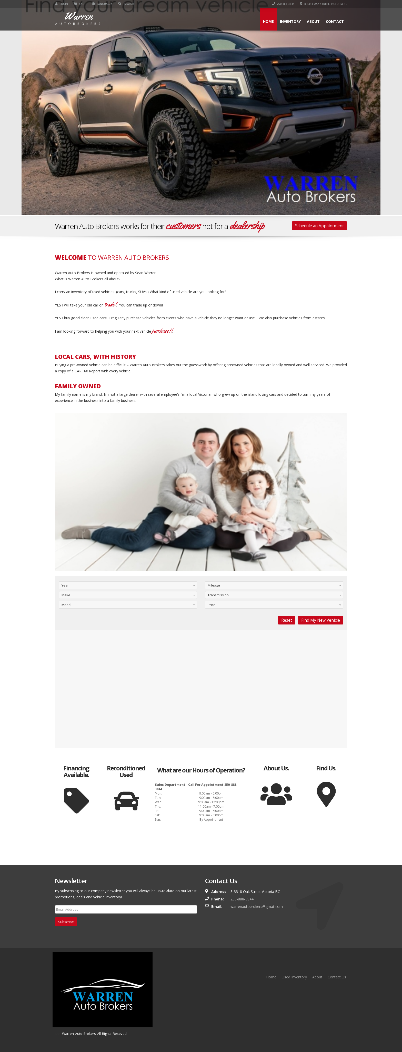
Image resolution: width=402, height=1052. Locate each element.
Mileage (214, 585)
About (313, 21)
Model (66, 604)
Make (66, 595)
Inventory (290, 21)
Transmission (218, 595)
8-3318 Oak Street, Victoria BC (323, 4)
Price (211, 604)
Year (65, 585)
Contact (335, 21)
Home (268, 21)
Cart (80, 4)
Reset (286, 620)
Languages (102, 4)
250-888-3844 (283, 4)
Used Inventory (294, 977)
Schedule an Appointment (319, 226)
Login (61, 4)
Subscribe (66, 921)
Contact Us (337, 977)
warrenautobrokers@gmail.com (256, 906)
